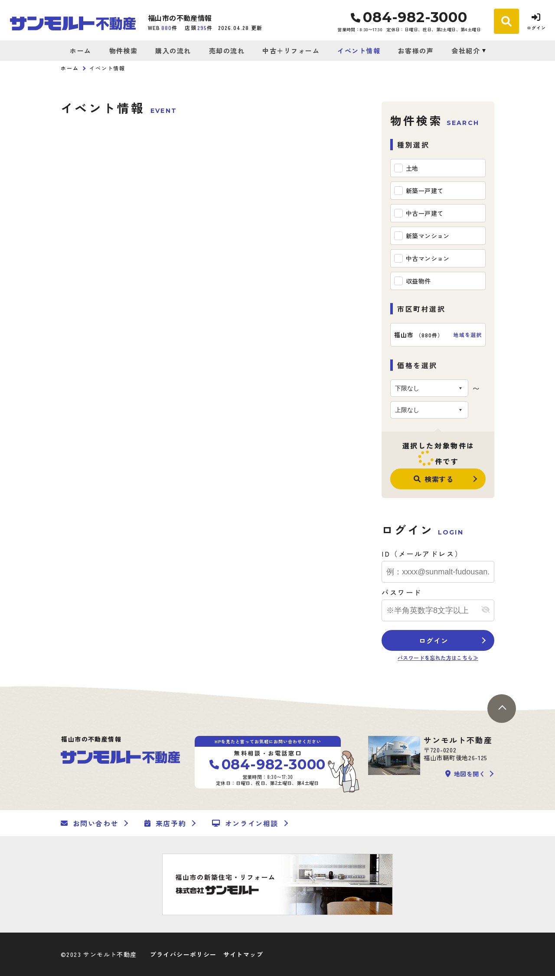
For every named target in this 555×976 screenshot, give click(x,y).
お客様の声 (416, 50)
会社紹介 (465, 50)
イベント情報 (358, 50)
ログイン (433, 640)
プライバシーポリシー (183, 954)
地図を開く (465, 773)
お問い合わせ (89, 823)
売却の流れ (227, 50)
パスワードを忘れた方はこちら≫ (438, 657)
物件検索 (123, 50)
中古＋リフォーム (291, 50)
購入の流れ (173, 50)
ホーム (80, 50)
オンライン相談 (245, 823)
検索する (434, 479)
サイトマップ (243, 954)
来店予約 (165, 823)
